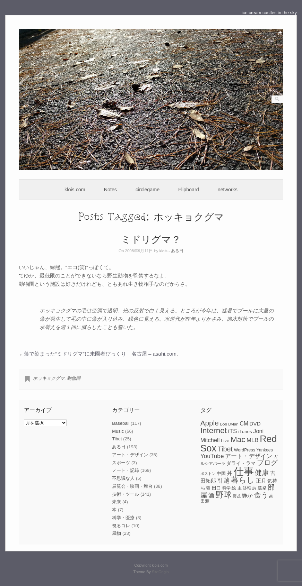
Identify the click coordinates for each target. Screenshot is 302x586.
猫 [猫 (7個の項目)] (208, 488)
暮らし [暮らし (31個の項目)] (242, 480)
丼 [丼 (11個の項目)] (229, 473)
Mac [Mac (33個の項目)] (238, 439)
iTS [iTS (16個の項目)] (232, 431)
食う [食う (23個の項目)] (261, 495)
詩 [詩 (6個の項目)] (254, 488)
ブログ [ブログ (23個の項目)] (267, 462)
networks (228, 189)
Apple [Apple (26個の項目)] (209, 423)
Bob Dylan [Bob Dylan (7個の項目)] (229, 424)
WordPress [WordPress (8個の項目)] (244, 450)
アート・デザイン (130, 454)
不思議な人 (123, 478)
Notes (110, 189)
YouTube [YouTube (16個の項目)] (212, 455)
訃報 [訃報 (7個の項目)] (247, 488)
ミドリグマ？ (151, 239)
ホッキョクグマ (48, 378)
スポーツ (121, 462)
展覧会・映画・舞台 (132, 486)
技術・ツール (125, 494)
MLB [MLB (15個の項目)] (252, 440)
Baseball (120, 423)
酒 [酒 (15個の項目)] (211, 495)
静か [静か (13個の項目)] (247, 495)
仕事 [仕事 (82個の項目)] (244, 471)
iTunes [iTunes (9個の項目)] (245, 431)
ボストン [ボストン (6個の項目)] (208, 473)
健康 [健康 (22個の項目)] (262, 472)
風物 (116, 533)
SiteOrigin (160, 572)
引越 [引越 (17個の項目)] (223, 480)
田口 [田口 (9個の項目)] (216, 488)
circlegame (147, 189)
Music (118, 431)
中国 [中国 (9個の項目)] (221, 473)
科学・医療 (123, 517)
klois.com (74, 189)
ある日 (177, 251)
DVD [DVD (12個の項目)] (255, 424)
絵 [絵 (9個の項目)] (234, 488)
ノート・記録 (125, 470)
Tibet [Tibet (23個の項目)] (225, 449)
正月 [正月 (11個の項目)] (261, 481)
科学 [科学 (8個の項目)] (226, 488)
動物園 (73, 378)
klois (163, 251)
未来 (116, 501)
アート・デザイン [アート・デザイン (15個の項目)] (248, 456)
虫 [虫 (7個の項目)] (240, 488)
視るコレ (121, 525)
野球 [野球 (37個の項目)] (224, 494)
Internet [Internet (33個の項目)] (213, 430)
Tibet (117, 438)
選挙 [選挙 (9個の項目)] (262, 488)
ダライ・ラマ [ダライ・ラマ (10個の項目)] (241, 463)
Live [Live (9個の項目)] (225, 440)
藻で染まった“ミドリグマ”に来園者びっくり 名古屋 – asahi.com (100, 354)
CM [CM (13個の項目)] (244, 424)
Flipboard (188, 189)
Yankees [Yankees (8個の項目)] (265, 450)
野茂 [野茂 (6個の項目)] (237, 496)
